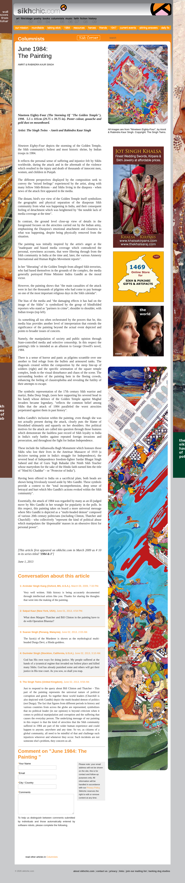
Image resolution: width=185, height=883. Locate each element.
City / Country (26, 782)
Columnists (52, 857)
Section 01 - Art (17, 20)
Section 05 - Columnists (57, 20)
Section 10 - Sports (101, 20)
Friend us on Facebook (152, 37)
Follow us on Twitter (158, 37)
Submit (24, 847)
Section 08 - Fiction (83, 20)
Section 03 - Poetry (37, 20)
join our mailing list (136, 871)
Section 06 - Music (69, 20)
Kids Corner (88, 37)
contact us (101, 871)
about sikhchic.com (83, 871)
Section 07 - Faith (76, 20)
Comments (24, 792)
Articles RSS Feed (163, 37)
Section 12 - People (120, 20)
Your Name (24, 763)
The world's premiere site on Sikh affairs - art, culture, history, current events (41, 9)
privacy (113, 871)
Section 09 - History (92, 20)
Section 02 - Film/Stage (26, 20)
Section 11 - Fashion (111, 20)
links (121, 871)
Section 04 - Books (46, 20)
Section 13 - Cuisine (129, 20)
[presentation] (46, 834)
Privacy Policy (93, 788)
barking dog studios (159, 871)
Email (21, 773)
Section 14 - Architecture (142, 20)
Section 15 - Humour (155, 20)
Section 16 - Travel (164, 20)
